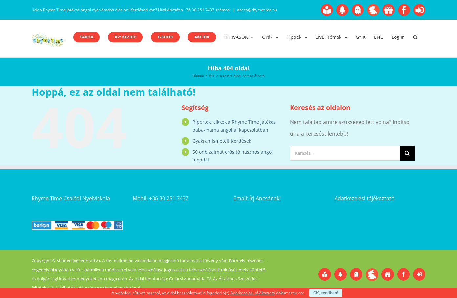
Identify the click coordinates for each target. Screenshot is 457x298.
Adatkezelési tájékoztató (365, 198)
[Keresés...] (345, 153)
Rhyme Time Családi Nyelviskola (71, 198)
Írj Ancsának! (265, 198)
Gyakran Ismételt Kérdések (221, 141)
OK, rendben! (325, 293)
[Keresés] (407, 153)
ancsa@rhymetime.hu (257, 9)
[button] (415, 37)
